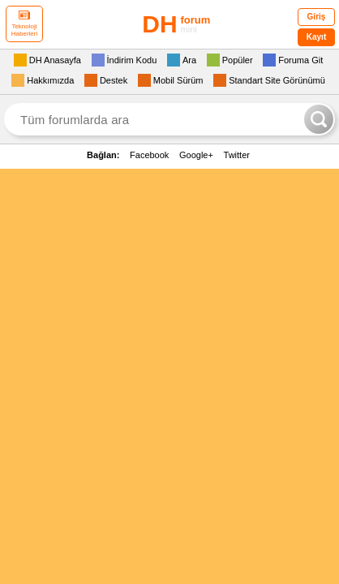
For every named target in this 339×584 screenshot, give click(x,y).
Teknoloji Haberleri (24, 24)
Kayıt (316, 36)
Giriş (316, 16)
